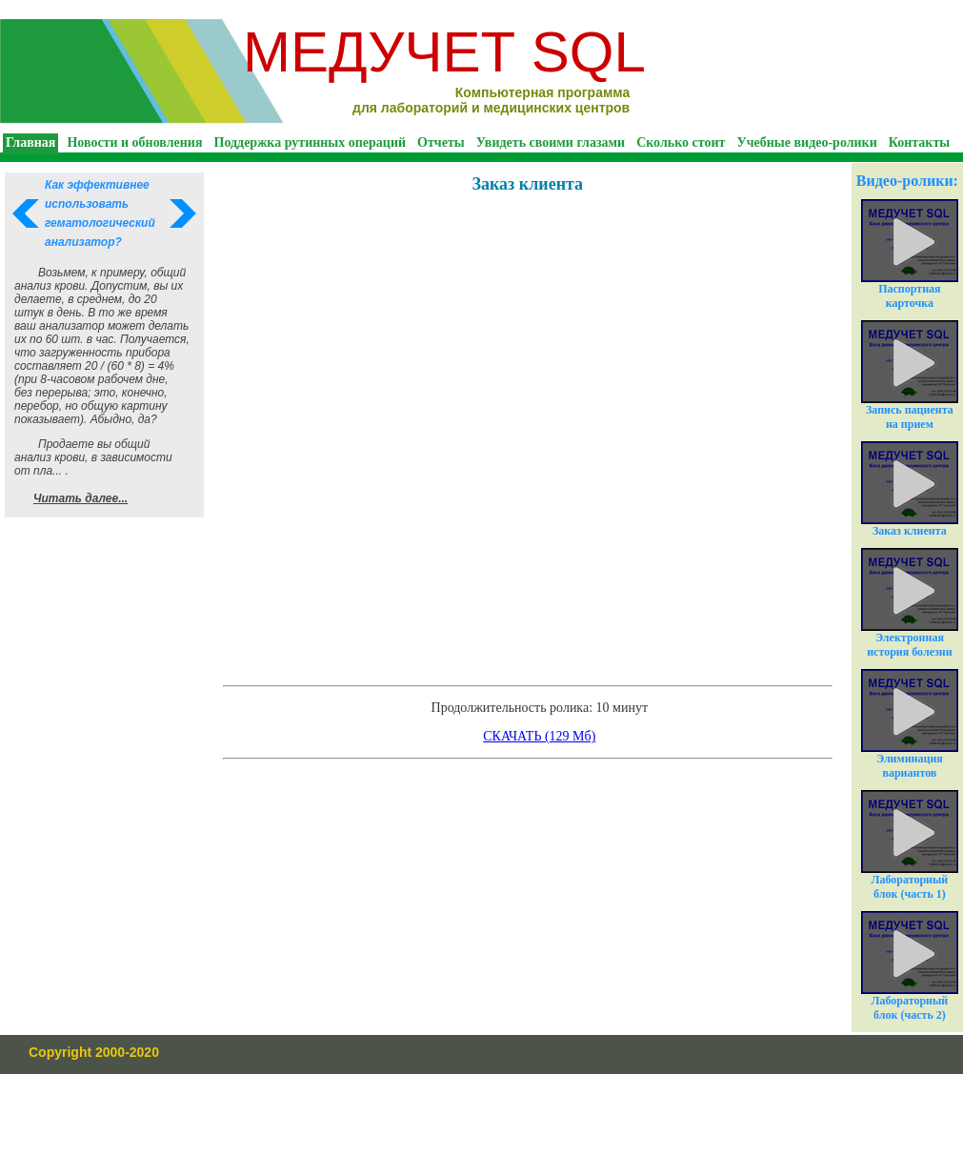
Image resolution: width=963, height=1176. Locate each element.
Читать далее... (80, 498)
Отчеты (441, 142)
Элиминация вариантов (909, 724)
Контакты (919, 142)
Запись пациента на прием (909, 375)
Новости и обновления (134, 142)
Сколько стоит (680, 142)
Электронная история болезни (909, 603)
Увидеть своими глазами (550, 142)
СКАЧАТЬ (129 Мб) (539, 736)
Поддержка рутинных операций (310, 142)
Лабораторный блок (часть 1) (909, 845)
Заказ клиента (909, 489)
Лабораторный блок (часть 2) (909, 966)
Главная (30, 142)
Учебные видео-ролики (806, 142)
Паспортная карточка (909, 254)
